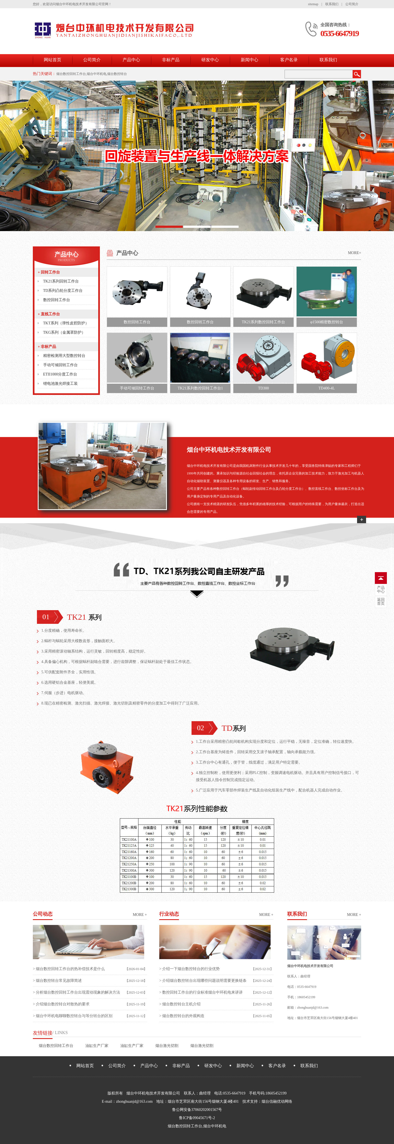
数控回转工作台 (56, 300)
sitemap (313, 4)
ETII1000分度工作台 (60, 374)
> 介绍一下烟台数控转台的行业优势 (189, 969)
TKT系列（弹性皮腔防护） (66, 323)
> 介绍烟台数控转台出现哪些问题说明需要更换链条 (203, 981)
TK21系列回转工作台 (61, 281)
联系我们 (331, 4)
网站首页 (52, 59)
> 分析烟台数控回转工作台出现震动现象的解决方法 (76, 992)
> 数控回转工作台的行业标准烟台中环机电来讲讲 (201, 992)
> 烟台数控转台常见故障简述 (57, 981)
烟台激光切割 (166, 1046)
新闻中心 (249, 59)
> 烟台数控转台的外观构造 (181, 1016)
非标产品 (170, 59)
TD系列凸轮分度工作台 (63, 291)
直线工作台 (49, 314)
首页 (381, 602)
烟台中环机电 (214, 1126)
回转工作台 (49, 272)
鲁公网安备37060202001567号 (197, 1110)
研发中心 (210, 59)
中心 (381, 589)
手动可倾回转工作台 (60, 365)
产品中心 (131, 59)
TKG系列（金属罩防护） (64, 332)
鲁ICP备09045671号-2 (197, 1118)
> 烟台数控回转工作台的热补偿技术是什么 (69, 969)
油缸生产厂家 (96, 1046)
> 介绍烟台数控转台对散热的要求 (61, 1004)
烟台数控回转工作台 (56, 1046)
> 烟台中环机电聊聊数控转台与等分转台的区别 (72, 1016)
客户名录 (289, 59)
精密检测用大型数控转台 (64, 356)
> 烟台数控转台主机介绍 (180, 1004)
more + (140, 915)
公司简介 (351, 4)
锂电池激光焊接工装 (60, 384)
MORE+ (354, 253)
